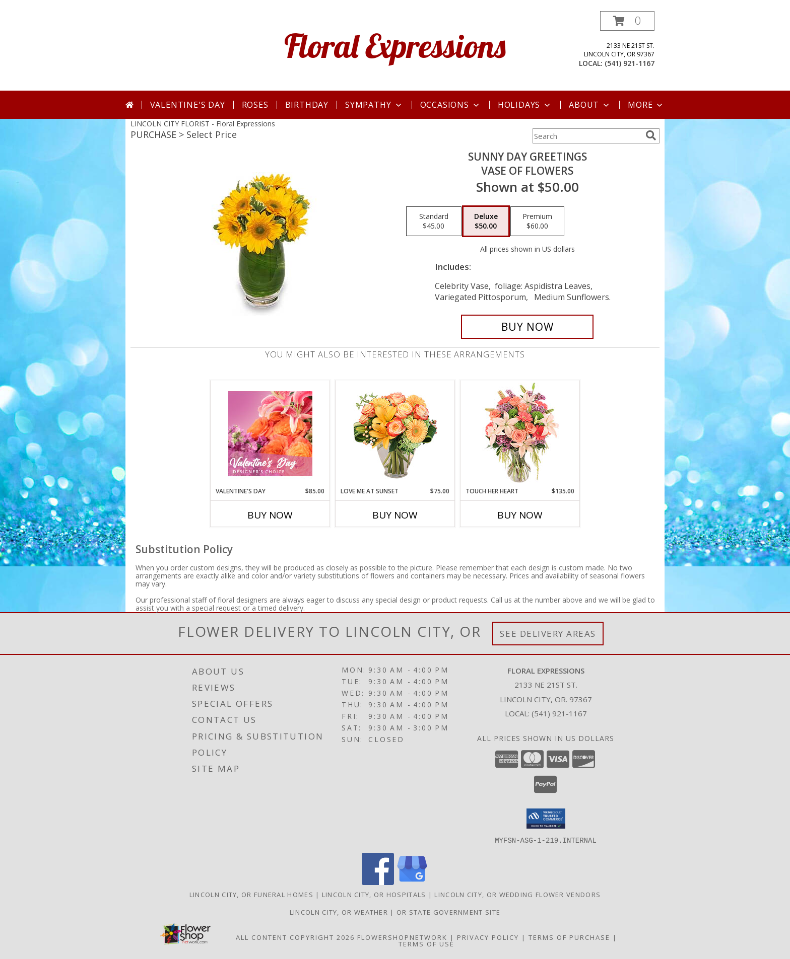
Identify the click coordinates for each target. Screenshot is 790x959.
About (590, 104)
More (646, 104)
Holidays (525, 104)
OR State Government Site (448, 911)
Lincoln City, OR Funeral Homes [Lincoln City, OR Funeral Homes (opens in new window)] (251, 894)
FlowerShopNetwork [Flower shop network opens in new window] (402, 936)
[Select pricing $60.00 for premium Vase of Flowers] (537, 221)
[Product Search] (587, 136)
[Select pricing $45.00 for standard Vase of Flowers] (434, 221)
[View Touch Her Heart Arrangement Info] (520, 434)
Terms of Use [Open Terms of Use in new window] (426, 943)
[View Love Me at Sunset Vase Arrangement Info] (395, 434)
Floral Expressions (395, 45)
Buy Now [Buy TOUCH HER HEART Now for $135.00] (520, 515)
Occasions (450, 104)
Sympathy (374, 104)
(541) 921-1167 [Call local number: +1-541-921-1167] (629, 63)
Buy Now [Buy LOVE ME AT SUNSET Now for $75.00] (395, 515)
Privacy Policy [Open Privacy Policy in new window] (488, 936)
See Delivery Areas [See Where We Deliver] (548, 633)
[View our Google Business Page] (412, 882)
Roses (255, 104)
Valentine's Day (187, 104)
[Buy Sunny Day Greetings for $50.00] (527, 327)
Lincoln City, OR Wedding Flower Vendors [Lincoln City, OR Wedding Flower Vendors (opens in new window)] (517, 894)
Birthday (306, 104)
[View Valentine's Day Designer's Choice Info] (270, 434)
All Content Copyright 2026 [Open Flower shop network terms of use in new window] (295, 936)
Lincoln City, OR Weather (339, 911)
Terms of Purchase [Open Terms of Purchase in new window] (569, 936)
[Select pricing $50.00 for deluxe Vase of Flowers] (486, 221)
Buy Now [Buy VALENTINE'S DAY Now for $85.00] (270, 515)
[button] (627, 21)
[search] (651, 135)
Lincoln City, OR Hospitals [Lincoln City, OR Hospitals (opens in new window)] (374, 894)
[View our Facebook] (378, 882)
